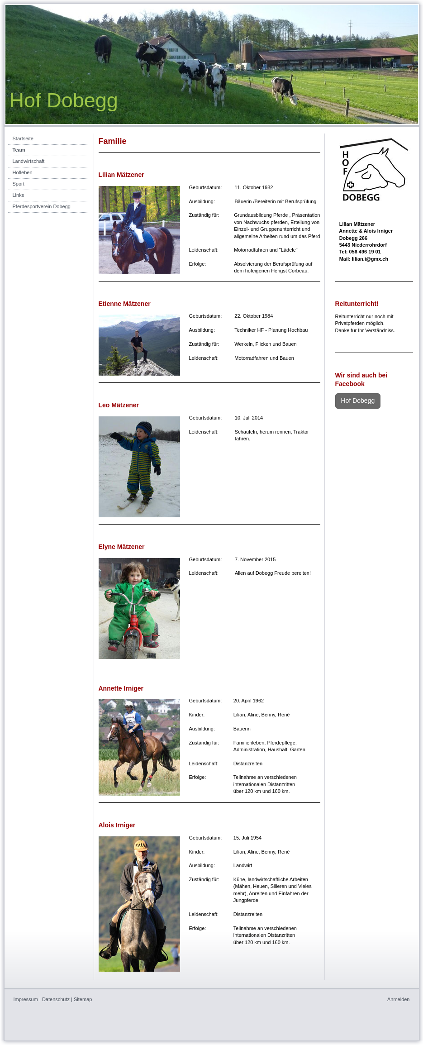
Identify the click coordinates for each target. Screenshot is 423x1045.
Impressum (26, 999)
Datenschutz (56, 999)
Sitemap (83, 999)
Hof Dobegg (358, 400)
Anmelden (398, 999)
